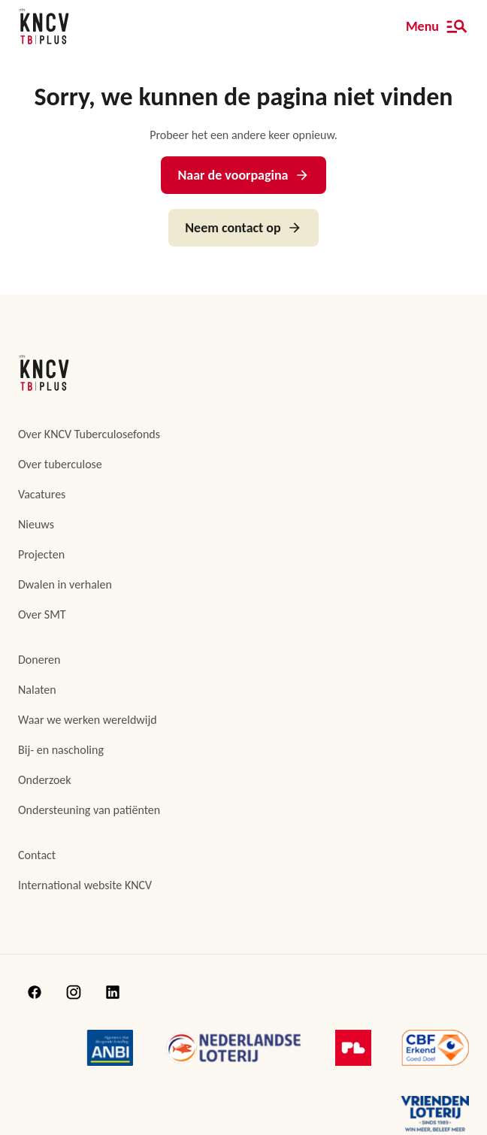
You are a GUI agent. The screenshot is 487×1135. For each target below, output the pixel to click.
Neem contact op (243, 227)
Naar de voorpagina (243, 175)
